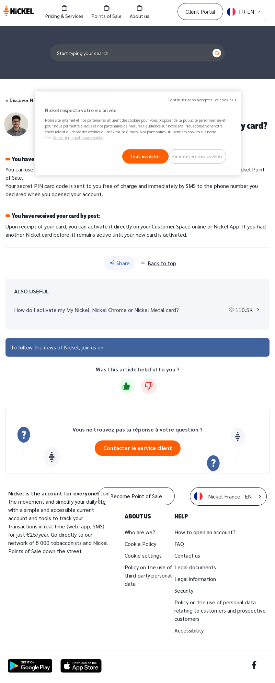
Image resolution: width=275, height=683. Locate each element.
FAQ (179, 543)
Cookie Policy (140, 543)
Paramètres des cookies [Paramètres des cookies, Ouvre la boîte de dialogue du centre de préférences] (197, 156)
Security (183, 590)
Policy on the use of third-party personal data (148, 575)
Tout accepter (145, 156)
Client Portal (200, 11)
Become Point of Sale (136, 496)
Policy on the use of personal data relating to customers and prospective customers (220, 610)
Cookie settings (143, 555)
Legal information (195, 578)
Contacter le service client (137, 447)
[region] (138, 134)
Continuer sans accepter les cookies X (202, 100)
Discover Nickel (27, 100)
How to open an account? (205, 532)
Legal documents (195, 567)
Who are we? (140, 532)
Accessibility (189, 630)
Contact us (187, 555)
